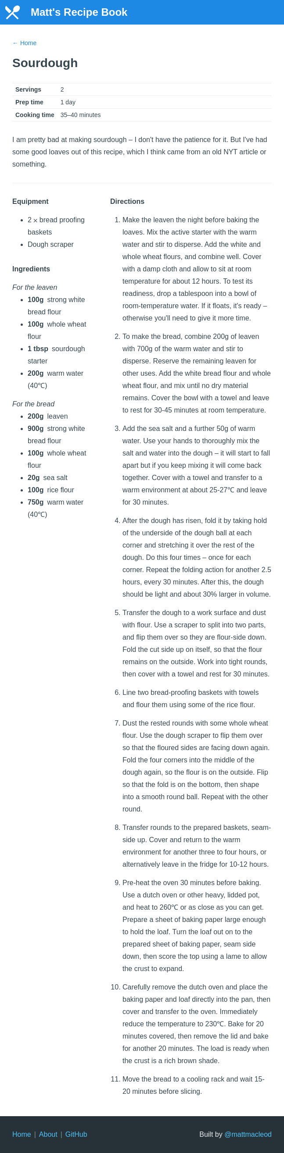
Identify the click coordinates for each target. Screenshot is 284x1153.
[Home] (12, 12)
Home (21, 1134)
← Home (24, 42)
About (48, 1134)
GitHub (76, 1134)
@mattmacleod (248, 1134)
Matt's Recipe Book (79, 12)
